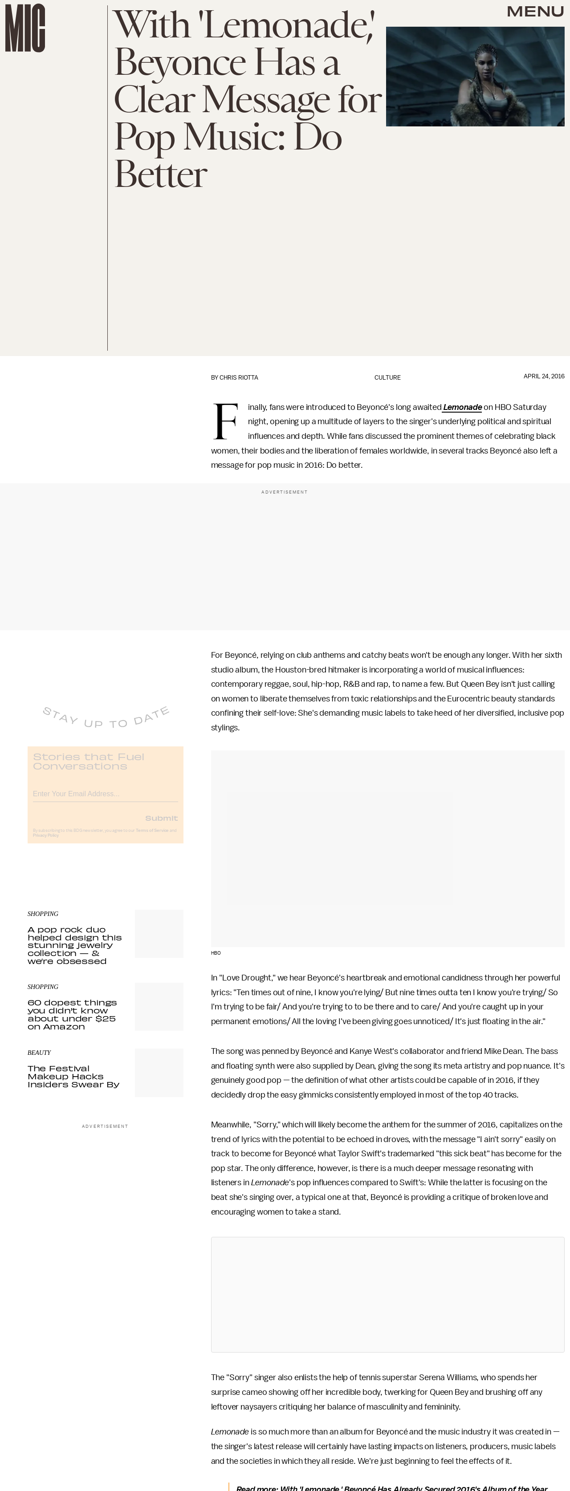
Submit (161, 824)
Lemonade (463, 407)
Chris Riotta (239, 377)
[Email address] (105, 799)
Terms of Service (152, 837)
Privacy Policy (46, 842)
